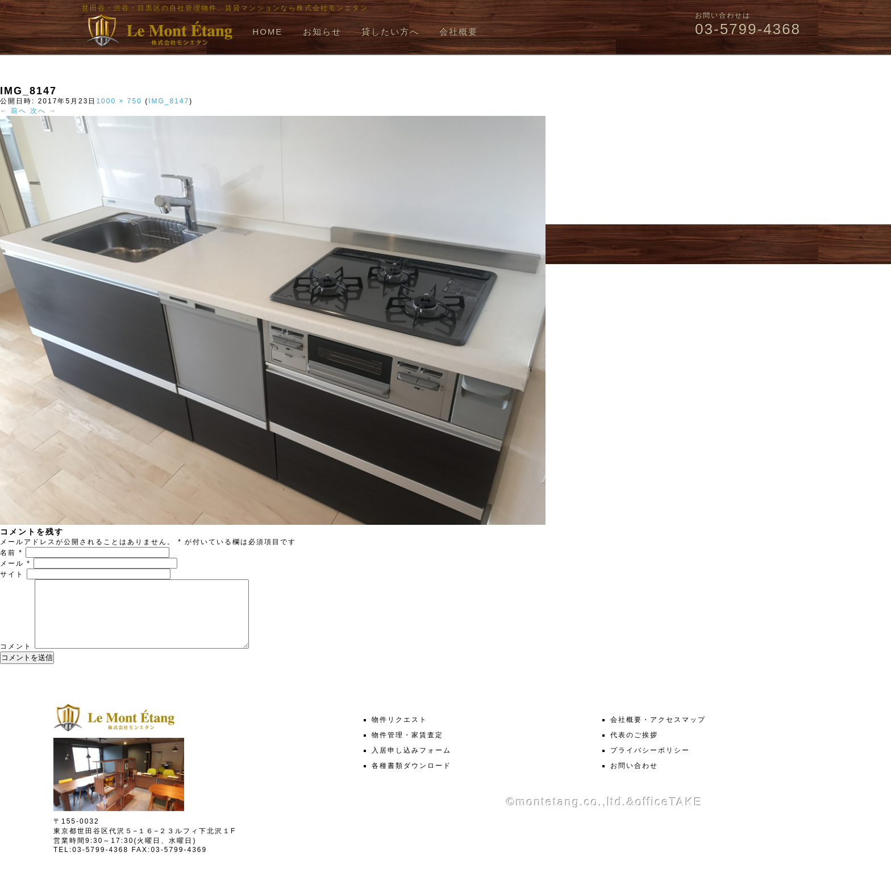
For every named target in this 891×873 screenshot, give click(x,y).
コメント (16, 660)
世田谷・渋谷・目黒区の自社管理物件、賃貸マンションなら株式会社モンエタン (225, 8)
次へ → (43, 111)
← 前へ (13, 111)
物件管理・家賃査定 (407, 749)
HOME (267, 31)
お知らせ (322, 31)
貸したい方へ (390, 31)
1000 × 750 (118, 101)
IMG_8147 (168, 101)
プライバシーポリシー (650, 764)
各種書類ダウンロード (411, 779)
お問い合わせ (634, 779)
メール (15, 563)
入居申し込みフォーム (411, 764)
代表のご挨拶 (634, 749)
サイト (12, 574)
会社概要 (458, 31)
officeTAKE (668, 815)
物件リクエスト (399, 733)
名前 (11, 553)
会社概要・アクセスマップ (658, 733)
